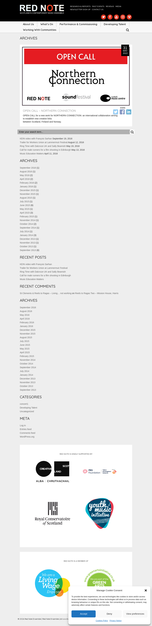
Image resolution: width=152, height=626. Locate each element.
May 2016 (24, 175)
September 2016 (28, 168)
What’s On (46, 24)
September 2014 (28, 227)
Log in (23, 425)
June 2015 (25, 205)
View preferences (135, 613)
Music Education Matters (32, 153)
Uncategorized (27, 411)
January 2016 (26, 186)
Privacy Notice (116, 621)
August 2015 (26, 197)
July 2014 (24, 231)
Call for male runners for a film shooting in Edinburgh (45, 150)
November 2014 (27, 220)
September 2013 (28, 250)
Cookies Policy (102, 621)
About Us (28, 24)
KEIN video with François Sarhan (36, 138)
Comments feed (27, 433)
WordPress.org (27, 436)
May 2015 (24, 209)
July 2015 (24, 201)
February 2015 (27, 216)
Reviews (110, 6)
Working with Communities (39, 29)
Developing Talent (115, 24)
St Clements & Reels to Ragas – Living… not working (45, 293)
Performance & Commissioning (78, 24)
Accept (83, 613)
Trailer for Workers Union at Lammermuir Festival (44, 142)
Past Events (98, 6)
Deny (109, 613)
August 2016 (26, 171)
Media (118, 6)
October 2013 (26, 246)
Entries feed (26, 429)
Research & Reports (80, 6)
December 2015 (27, 190)
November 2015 (27, 194)
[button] (145, 590)
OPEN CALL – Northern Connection (49, 111)
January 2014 (26, 235)
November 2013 (27, 242)
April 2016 (25, 179)
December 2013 (27, 239)
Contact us (97, 9)
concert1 (24, 404)
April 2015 (25, 212)
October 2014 (26, 224)
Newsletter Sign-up (80, 9)
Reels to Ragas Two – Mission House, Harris (96, 293)
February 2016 (27, 183)
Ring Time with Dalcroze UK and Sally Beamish (43, 146)
